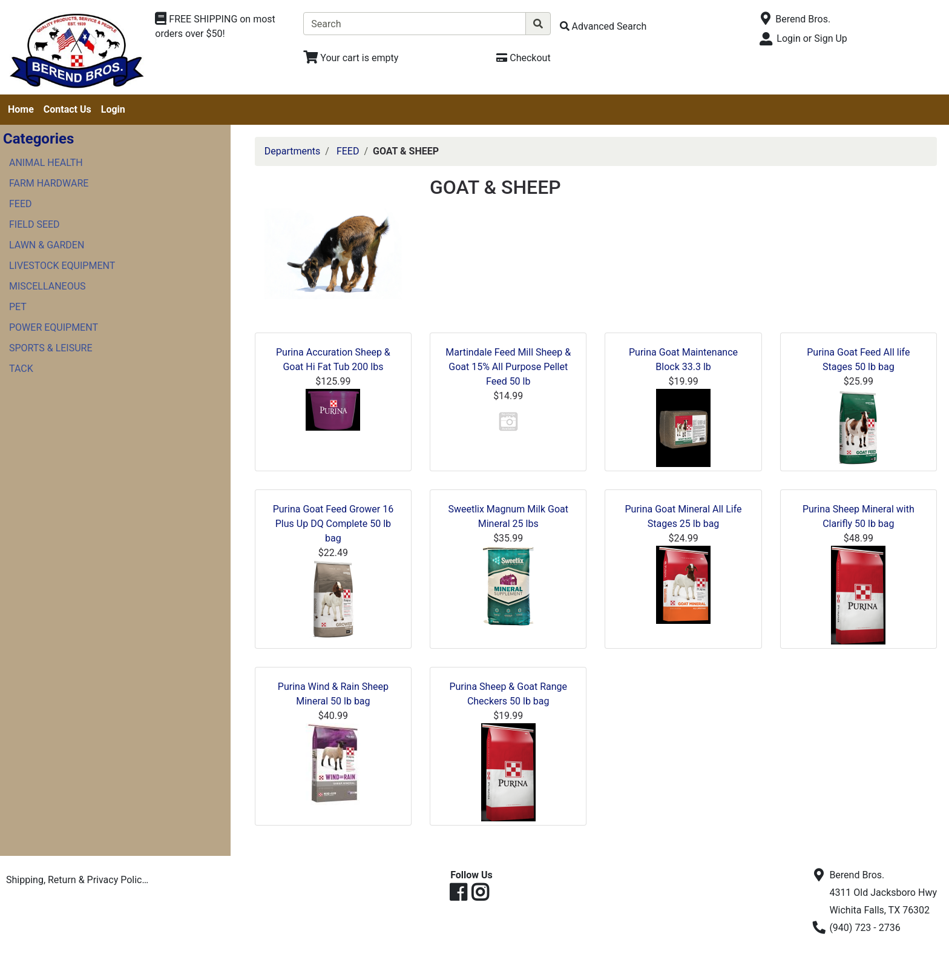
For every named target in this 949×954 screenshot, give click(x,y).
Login (113, 109)
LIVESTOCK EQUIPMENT (62, 265)
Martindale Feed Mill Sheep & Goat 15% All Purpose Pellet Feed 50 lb (508, 366)
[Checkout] (523, 58)
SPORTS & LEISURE (51, 348)
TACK (21, 368)
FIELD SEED (34, 224)
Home (21, 109)
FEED (20, 204)
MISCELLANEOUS (47, 286)
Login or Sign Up (812, 38)
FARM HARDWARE (48, 183)
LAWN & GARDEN (46, 245)
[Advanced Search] (603, 26)
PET (18, 307)
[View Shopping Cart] (350, 58)
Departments (292, 151)
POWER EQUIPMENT (53, 327)
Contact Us (67, 109)
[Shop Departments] (224, 26)
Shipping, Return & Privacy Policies (80, 880)
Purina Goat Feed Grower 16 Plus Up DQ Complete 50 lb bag (333, 523)
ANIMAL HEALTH (46, 162)
